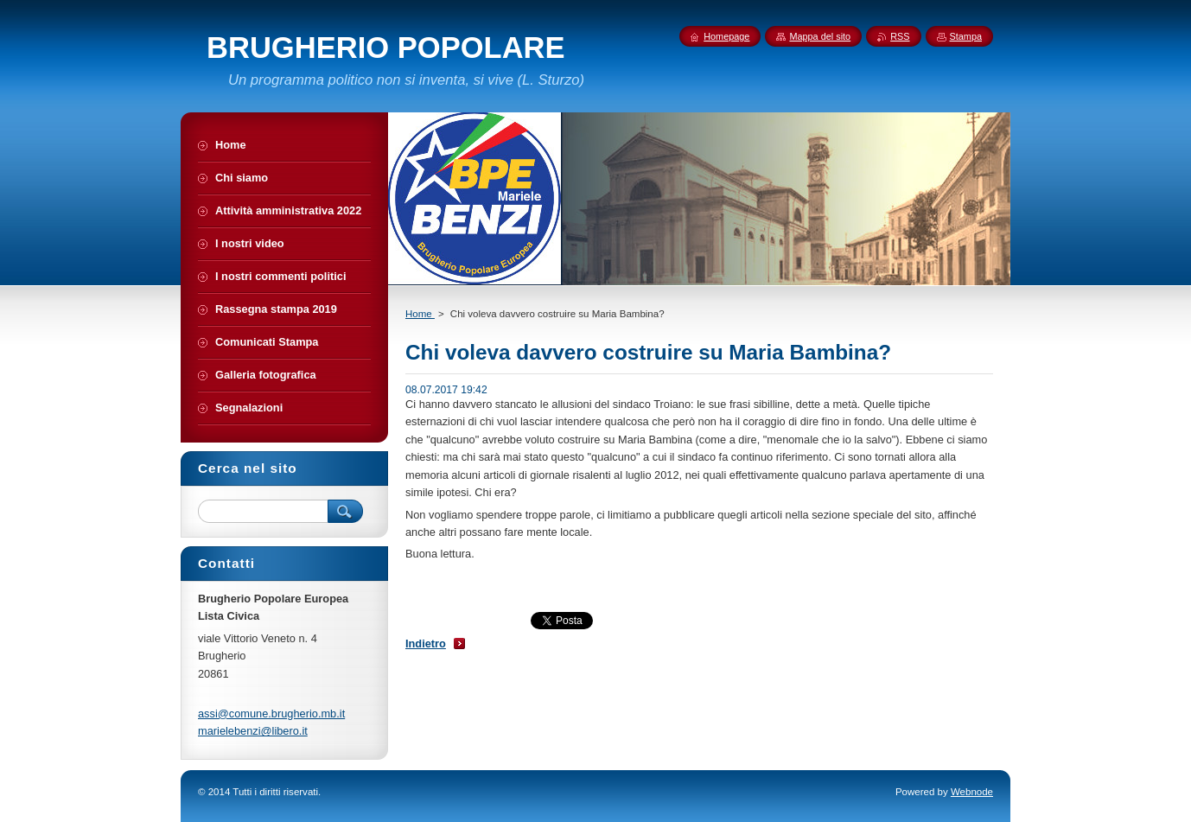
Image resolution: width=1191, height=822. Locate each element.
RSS (899, 36)
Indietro (425, 643)
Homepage (726, 36)
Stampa (966, 36)
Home (420, 314)
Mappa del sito (819, 36)
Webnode (972, 792)
